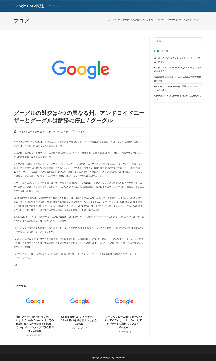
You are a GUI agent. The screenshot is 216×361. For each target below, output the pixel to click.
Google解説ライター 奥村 (31, 131)
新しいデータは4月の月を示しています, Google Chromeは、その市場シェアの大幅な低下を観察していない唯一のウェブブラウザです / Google (35, 324)
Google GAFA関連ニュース (37, 5)
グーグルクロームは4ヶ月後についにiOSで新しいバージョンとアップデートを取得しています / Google (123, 322)
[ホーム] (109, 19)
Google (80, 131)
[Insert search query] (178, 40)
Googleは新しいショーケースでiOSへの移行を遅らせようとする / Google (79, 320)
